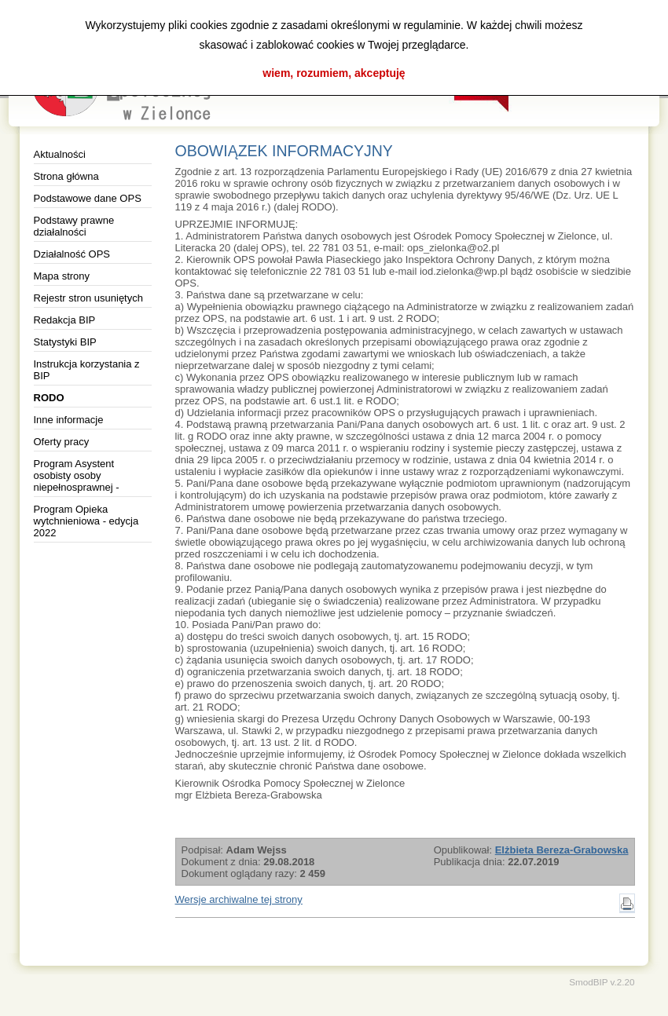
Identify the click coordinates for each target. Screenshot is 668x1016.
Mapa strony (62, 276)
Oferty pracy (62, 442)
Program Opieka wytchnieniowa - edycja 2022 (86, 521)
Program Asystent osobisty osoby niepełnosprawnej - (76, 475)
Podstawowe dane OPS (87, 198)
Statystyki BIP (65, 342)
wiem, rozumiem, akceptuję (333, 73)
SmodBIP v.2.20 (601, 982)
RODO (49, 398)
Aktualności (60, 154)
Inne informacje (69, 420)
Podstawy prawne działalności (74, 226)
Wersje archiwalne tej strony (239, 899)
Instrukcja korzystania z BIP (87, 370)
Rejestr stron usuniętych (88, 298)
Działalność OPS (72, 254)
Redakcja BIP (65, 320)
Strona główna (66, 176)
